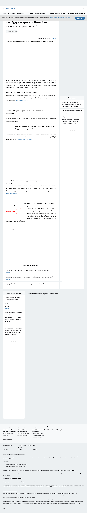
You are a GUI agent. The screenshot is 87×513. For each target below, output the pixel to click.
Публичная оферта (7, 439)
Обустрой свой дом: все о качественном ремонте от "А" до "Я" (31, 285)
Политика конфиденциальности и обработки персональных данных (19, 497)
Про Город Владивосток (23, 433)
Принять (80, 18)
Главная (35, 449)
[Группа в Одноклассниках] (52, 429)
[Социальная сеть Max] (61, 429)
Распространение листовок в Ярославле (12, 478)
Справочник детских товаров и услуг (14, 13)
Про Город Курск (21, 429)
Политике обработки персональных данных (59, 17)
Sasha (54, 38)
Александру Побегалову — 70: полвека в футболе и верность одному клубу (31, 278)
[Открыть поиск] (79, 8)
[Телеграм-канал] (57, 429)
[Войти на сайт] (83, 8)
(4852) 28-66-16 (17, 464)
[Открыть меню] (4, 8)
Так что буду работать (25, 139)
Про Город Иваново (36, 427)
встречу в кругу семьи (23, 100)
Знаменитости (12, 31)
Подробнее (80, 495)
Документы (5, 435)
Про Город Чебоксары (8, 433)
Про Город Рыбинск (22, 431)
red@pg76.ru (22, 466)
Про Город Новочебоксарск (9, 431)
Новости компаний (7, 445)
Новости (20, 449)
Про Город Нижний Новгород (39, 429)
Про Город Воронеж (7, 427)
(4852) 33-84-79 (14, 466)
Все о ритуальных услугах (57, 13)
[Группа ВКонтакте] (48, 429)
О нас (34, 445)
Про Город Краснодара (37, 433)
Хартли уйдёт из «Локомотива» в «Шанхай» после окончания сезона (31, 271)
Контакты (5, 449)
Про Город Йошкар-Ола (8, 429)
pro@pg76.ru (25, 464)
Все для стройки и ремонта (37, 13)
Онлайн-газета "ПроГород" (24, 435)
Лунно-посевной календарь (76, 13)
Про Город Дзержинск (23, 427)
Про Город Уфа (35, 431)
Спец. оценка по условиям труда (10, 490)
